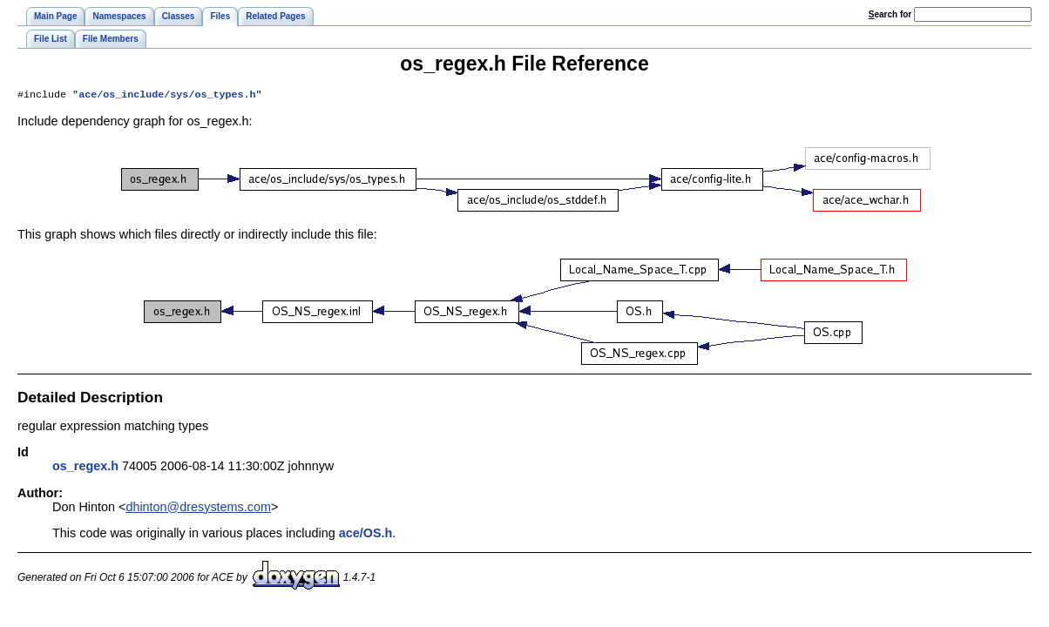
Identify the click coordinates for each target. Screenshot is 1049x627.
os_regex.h (85, 468)
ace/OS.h (366, 535)
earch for (890, 14)
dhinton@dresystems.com (198, 509)
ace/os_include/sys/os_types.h (166, 96)
